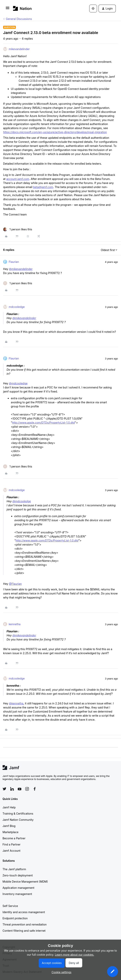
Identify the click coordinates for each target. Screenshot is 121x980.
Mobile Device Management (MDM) (25, 881)
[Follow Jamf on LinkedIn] (12, 789)
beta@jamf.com (43, 187)
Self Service (10, 906)
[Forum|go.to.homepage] (22, 8)
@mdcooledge (18, 383)
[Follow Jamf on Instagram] (27, 789)
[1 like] (17, 229)
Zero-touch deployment (18, 875)
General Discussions (19, 18)
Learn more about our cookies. (74, 954)
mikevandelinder (19, 49)
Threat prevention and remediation (25, 924)
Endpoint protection (15, 918)
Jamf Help (9, 807)
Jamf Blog (9, 826)
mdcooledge (17, 306)
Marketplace (10, 832)
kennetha (15, 624)
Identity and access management (24, 912)
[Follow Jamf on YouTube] (19, 789)
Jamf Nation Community (18, 819)
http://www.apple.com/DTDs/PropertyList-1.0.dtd (43, 422)
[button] (7, 9)
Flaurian (14, 261)
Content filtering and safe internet (24, 930)
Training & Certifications (18, 813)
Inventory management (17, 894)
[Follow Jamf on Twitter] (4, 788)
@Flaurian (15, 583)
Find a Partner (12, 844)
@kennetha (16, 703)
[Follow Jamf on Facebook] (35, 789)
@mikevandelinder (21, 269)
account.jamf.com (17, 179)
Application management (18, 887)
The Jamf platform (14, 869)
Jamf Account (11, 850)
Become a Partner (14, 838)
